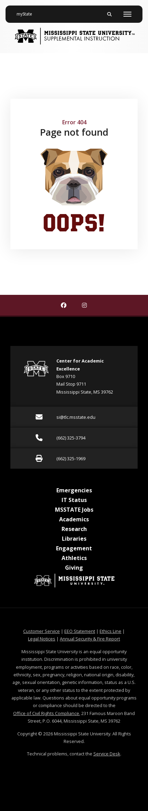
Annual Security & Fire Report (90, 639)
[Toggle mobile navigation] (127, 14)
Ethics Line (110, 631)
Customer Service (41, 631)
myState (27, 11)
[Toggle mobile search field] (109, 14)
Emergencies (74, 490)
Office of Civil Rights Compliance (46, 713)
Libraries (74, 538)
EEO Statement (79, 631)
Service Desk (106, 754)
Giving (74, 567)
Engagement (74, 548)
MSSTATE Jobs (74, 509)
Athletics (74, 558)
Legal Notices (41, 639)
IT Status (74, 500)
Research (74, 529)
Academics (74, 519)
